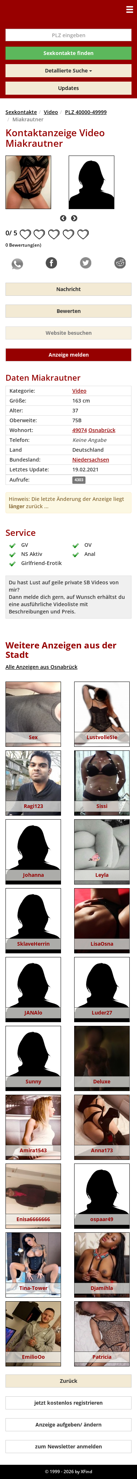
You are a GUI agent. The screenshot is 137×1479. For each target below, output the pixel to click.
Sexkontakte (21, 112)
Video (51, 112)
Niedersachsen (90, 459)
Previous (63, 218)
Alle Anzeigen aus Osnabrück (41, 666)
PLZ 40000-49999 (86, 112)
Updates (68, 88)
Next (74, 218)
